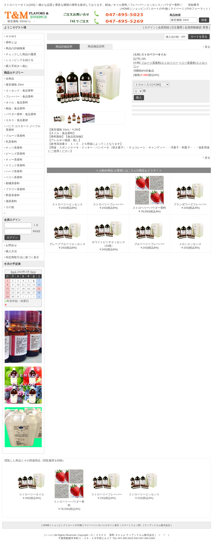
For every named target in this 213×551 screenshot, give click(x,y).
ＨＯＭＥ (11, 36)
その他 (10, 207)
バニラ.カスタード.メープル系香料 (23, 128)
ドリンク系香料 (15, 165)
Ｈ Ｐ (162, 535)
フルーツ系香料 (15, 135)
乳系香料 (11, 141)
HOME (125, 8)
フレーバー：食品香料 (19, 96)
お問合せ (11, 245)
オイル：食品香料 (17, 102)
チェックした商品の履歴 (21, 54)
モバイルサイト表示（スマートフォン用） (120, 525)
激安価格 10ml (15, 84)
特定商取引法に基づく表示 (22, 257)
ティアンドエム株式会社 (157, 525)
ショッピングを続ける (19, 60)
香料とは (11, 42)
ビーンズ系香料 (15, 153)
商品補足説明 (96, 46)
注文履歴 (176, 27)
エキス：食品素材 (17, 120)
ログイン (150, 27)
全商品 (10, 78)
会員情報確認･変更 (196, 27)
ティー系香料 (14, 159)
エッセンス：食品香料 (19, 90)
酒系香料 (11, 201)
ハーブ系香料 (14, 171)
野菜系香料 (13, 195)
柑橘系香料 (13, 183)
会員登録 (163, 27)
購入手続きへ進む (17, 66)
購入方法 (11, 251)
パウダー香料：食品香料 (21, 114)
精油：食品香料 (15, 108)
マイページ (177, 8)
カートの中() (159, 8)
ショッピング (140, 8)
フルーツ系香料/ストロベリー (159, 62)
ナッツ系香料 (14, 147)
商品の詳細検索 (15, 48)
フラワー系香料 (15, 189)
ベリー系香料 (14, 177)
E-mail (48, 535)
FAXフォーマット (197, 8)
